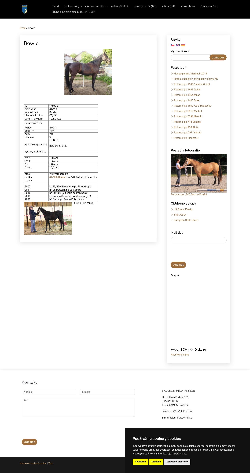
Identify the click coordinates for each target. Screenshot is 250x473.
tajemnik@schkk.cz (181, 417)
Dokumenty (72, 6)
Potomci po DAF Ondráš (187, 132)
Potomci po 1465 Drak (186, 100)
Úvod (55, 6)
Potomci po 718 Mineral (187, 121)
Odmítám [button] (156, 461)
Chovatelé (168, 6)
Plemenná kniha (95, 6)
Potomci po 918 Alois (186, 127)
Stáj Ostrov (180, 214)
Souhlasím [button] (140, 461)
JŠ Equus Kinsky (183, 209)
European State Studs (186, 220)
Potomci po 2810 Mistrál (188, 111)
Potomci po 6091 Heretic (188, 116)
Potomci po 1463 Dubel (187, 89)
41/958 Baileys (57, 177)
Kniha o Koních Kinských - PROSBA (73, 12)
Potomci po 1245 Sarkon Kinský (192, 84)
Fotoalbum (188, 6)
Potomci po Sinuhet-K (186, 138)
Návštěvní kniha (180, 354)
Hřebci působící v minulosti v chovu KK (196, 78)
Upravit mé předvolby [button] (177, 461)
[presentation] (195, 252)
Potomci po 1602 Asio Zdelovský (192, 105)
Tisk (50, 463)
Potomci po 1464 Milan (187, 95)
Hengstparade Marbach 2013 (190, 73)
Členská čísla (209, 6)
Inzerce (138, 6)
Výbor (153, 6)
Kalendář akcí (119, 6)
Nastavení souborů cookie (33, 463)
